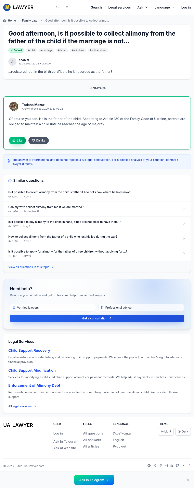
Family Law (27, 21)
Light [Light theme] (166, 431)
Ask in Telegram (65, 441)
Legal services (119, 7)
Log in (186, 7)
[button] (57, 7)
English (118, 440)
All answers (92, 440)
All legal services (22, 406)
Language (165, 7)
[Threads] (184, 466)
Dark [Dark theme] (183, 431)
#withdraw (78, 50)
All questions (93, 433)
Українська (122, 433)
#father (62, 50)
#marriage (46, 50)
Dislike (39, 140)
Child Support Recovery (29, 350)
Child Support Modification (32, 370)
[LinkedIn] (172, 466)
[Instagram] (167, 466)
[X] (178, 466)
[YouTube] (149, 466)
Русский (119, 446)
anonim (24, 60)
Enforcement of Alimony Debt (34, 385)
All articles (91, 446)
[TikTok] (189, 466)
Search (96, 7)
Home (9, 21)
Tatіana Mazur (33, 105)
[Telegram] (155, 466)
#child (31, 50)
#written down (98, 50)
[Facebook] (161, 466)
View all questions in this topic (31, 267)
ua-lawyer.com (34, 466)
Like (17, 140)
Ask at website (64, 448)
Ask (142, 7)
